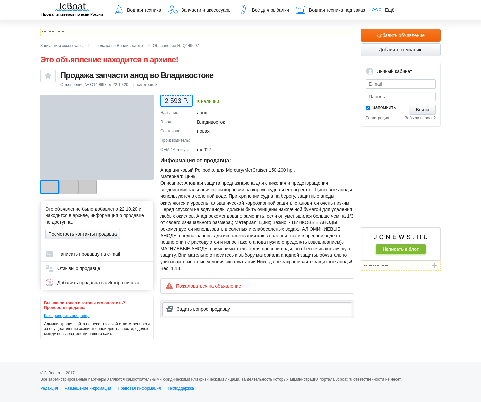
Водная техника (137, 10)
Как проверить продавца (67, 315)
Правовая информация (139, 388)
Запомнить (384, 107)
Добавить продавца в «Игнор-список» (92, 283)
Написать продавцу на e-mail (82, 254)
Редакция (49, 388)
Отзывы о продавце (72, 268)
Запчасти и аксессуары (199, 10)
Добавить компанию (401, 49)
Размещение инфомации (88, 388)
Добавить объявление (401, 35)
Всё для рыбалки (263, 10)
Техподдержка (180, 388)
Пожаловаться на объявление (203, 286)
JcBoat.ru (72, 10)
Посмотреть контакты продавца (82, 234)
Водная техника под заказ (330, 10)
